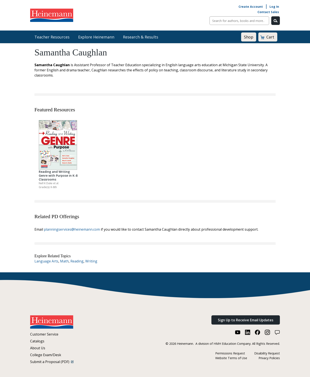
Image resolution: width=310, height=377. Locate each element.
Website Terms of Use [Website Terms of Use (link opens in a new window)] (231, 358)
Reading (77, 261)
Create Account (251, 7)
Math (64, 261)
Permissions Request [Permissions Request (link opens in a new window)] (230, 353)
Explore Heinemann (96, 37)
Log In (274, 7)
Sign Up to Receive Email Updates (245, 320)
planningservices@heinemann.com (72, 229)
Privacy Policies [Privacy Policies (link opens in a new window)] (269, 358)
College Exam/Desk (45, 354)
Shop (248, 37)
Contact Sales (268, 12)
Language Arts (46, 261)
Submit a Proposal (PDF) (51, 361)
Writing (91, 261)
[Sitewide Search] (239, 20)
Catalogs (37, 341)
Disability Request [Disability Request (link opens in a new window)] (267, 353)
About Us (37, 348)
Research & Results (140, 37)
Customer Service (44, 334)
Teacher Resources (52, 37)
